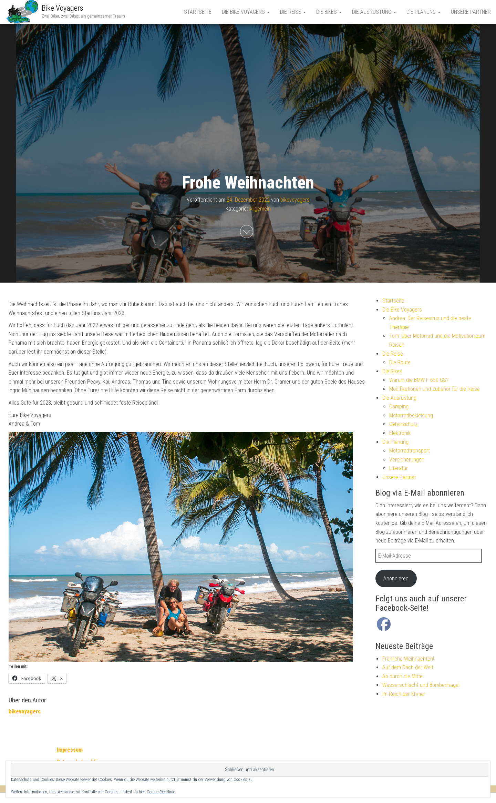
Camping (399, 406)
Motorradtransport (409, 450)
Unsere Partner (471, 12)
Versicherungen (406, 459)
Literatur (398, 468)
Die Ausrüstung (374, 12)
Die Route (400, 362)
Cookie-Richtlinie (161, 792)
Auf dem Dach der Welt (407, 667)
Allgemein (260, 208)
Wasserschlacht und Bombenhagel (420, 685)
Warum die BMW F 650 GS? (418, 380)
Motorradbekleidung (411, 415)
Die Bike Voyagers (246, 12)
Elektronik (400, 433)
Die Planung (423, 12)
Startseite (197, 12)
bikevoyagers (295, 199)
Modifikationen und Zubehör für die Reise (434, 389)
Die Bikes (329, 12)
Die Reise (293, 12)
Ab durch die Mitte (402, 676)
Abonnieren (396, 578)
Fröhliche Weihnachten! (408, 658)
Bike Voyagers (62, 8)
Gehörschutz (403, 424)
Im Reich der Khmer (403, 694)
